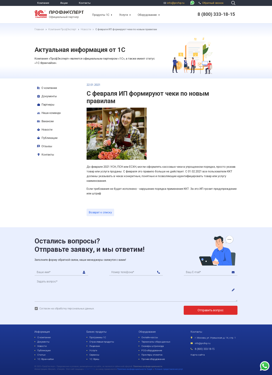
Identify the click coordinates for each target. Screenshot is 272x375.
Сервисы (94, 354)
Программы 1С (97, 337)
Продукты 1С (100, 14)
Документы (49, 96)
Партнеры (47, 104)
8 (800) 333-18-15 (205, 349)
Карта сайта (198, 354)
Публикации (49, 138)
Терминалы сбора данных (155, 341)
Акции (64, 3)
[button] (111, 15)
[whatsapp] (192, 3)
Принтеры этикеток (152, 354)
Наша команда (51, 113)
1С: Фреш (94, 359)
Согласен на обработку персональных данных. (66, 308)
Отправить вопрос (211, 310)
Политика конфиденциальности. (148, 366)
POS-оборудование (151, 350)
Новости (46, 129)
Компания (43, 3)
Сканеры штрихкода (152, 346)
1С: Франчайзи (45, 359)
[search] (233, 3)
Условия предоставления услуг (169, 369)
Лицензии (94, 346)
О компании (49, 88)
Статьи (41, 354)
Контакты (85, 3)
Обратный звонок (210, 2)
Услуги (123, 14)
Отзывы (46, 146)
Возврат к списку (100, 212)
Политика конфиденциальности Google (134, 369)
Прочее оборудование (153, 359)
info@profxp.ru (175, 3)
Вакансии (47, 121)
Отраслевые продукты (101, 341)
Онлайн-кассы (149, 337)
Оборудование (147, 14)
